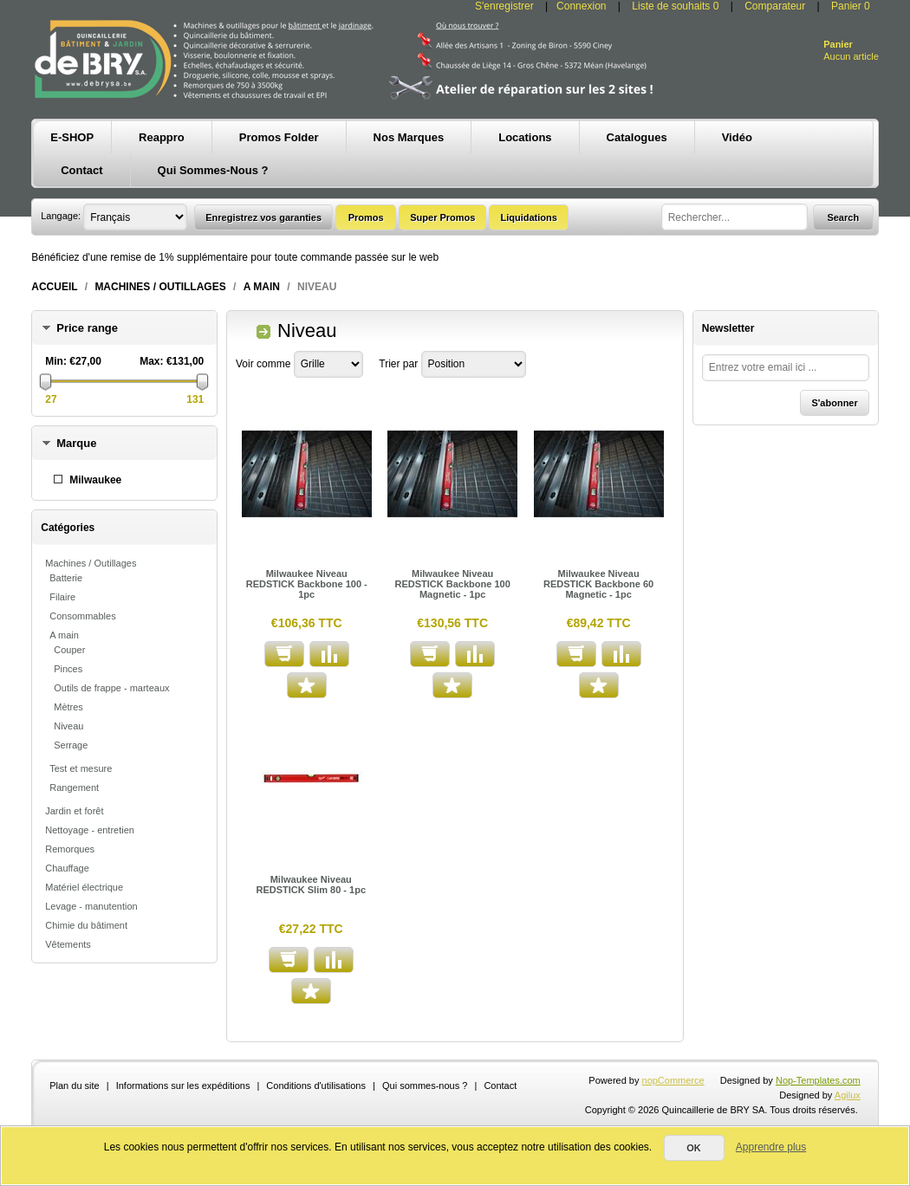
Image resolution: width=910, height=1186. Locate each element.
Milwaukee (95, 480)
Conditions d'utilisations (316, 1085)
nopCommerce (673, 1080)
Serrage (71, 745)
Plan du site (74, 1085)
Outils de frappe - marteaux (111, 688)
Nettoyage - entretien (89, 830)
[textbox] (734, 217)
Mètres (68, 707)
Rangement (74, 787)
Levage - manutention (91, 906)
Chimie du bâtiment (86, 925)
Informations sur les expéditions (183, 1085)
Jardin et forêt (74, 811)
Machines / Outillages (159, 287)
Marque (76, 443)
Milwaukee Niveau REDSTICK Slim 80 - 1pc (312, 884)
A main (262, 287)
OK (693, 1148)
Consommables (82, 616)
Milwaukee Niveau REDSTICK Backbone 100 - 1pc (306, 583)
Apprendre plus (771, 1147)
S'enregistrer (504, 6)
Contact (500, 1085)
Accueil (54, 287)
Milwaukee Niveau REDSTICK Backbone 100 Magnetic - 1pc (452, 583)
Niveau (68, 726)
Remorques (69, 849)
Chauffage (67, 868)
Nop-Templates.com (818, 1080)
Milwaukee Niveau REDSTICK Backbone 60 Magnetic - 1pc (598, 583)
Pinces (68, 669)
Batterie (65, 578)
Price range (87, 327)
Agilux (848, 1095)
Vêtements (68, 944)
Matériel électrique (84, 887)
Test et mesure (80, 768)
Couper (69, 650)
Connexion (581, 6)
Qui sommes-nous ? (424, 1085)
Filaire (62, 597)
